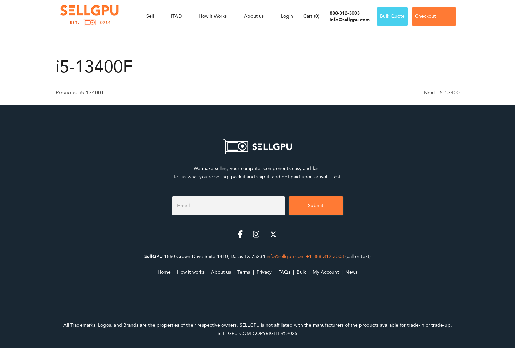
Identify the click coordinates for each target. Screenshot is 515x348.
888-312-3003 (345, 13)
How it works (191, 272)
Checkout (434, 16)
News (351, 272)
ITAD (176, 16)
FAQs (284, 272)
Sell (150, 16)
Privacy (264, 272)
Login (287, 16)
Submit (315, 205)
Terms (243, 272)
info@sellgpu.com (350, 19)
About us (254, 16)
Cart (311, 16)
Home (164, 272)
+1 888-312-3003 (325, 256)
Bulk (301, 272)
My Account (325, 272)
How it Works (213, 16)
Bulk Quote (392, 16)
